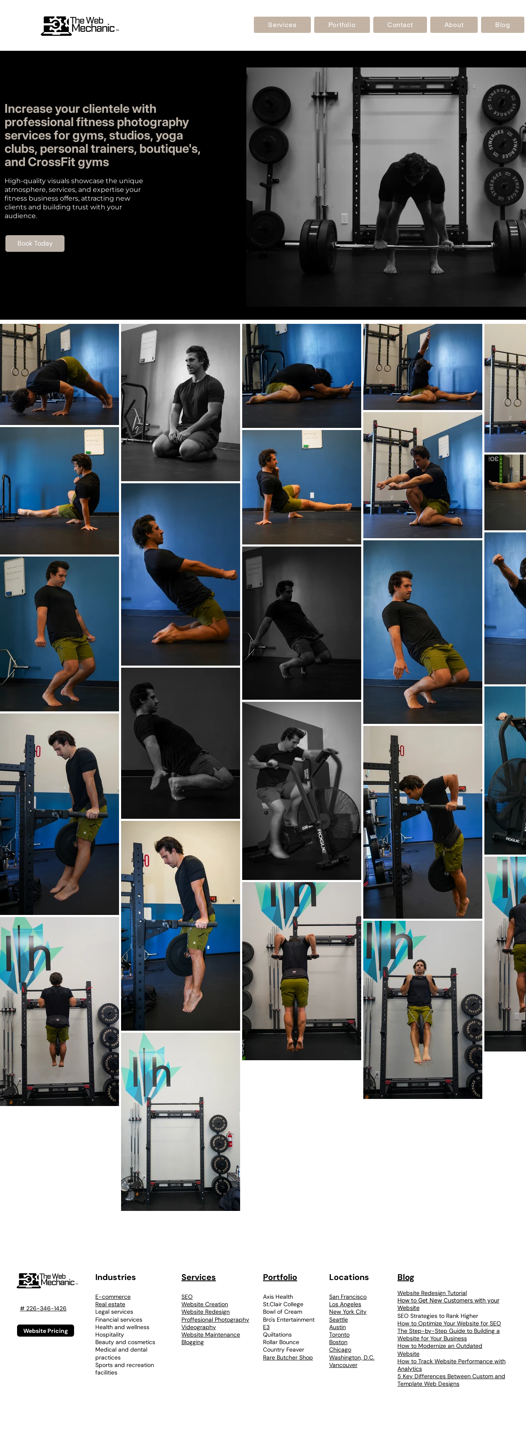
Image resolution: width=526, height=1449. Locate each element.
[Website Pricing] (45, 1330)
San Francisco (348, 1296)
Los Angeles (345, 1304)
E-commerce (113, 1296)
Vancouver (343, 1365)
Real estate (110, 1304)
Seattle (338, 1319)
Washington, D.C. (352, 1357)
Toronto (339, 1334)
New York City (348, 1311)
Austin (337, 1327)
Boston (338, 1342)
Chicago (340, 1349)
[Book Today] (35, 243)
